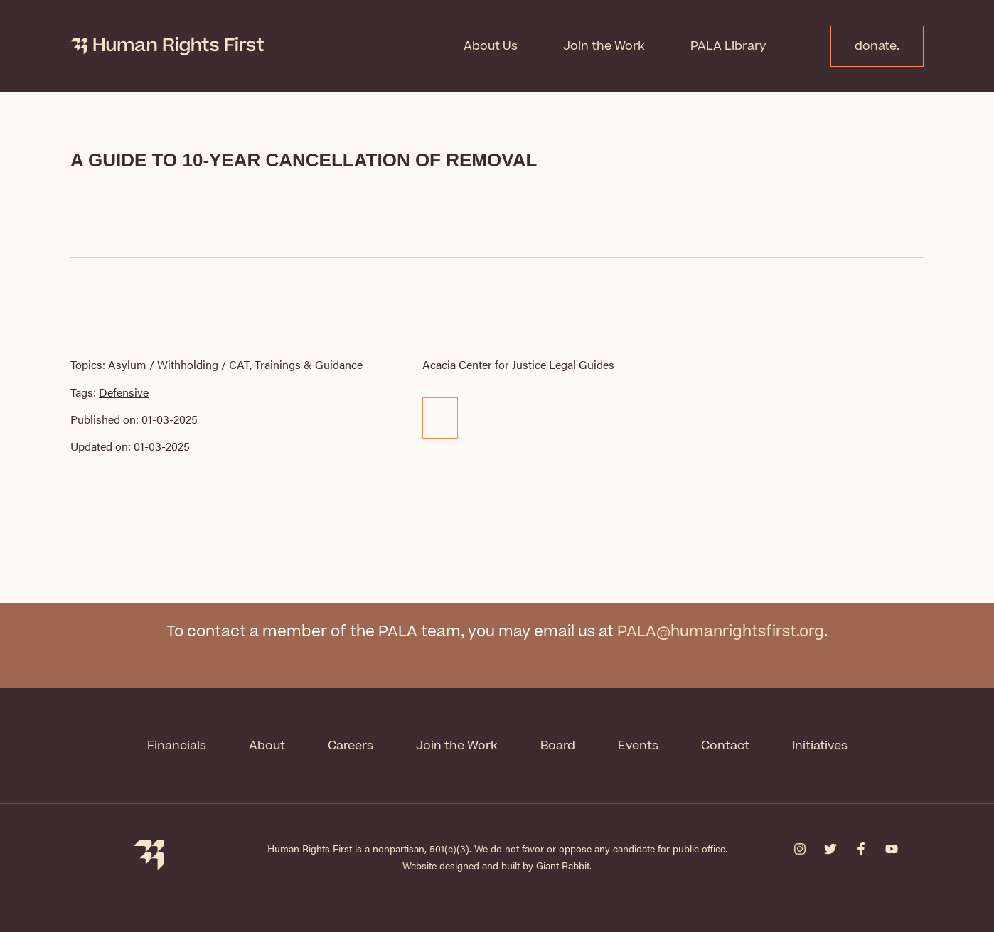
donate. (877, 46)
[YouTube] (891, 848)
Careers (350, 745)
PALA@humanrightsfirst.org (720, 631)
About (267, 745)
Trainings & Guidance (309, 364)
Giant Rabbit (562, 865)
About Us (491, 46)
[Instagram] (799, 848)
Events (638, 745)
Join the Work (604, 46)
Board (557, 745)
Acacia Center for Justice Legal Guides (518, 364)
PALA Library (728, 46)
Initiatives (820, 745)
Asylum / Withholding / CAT (179, 364)
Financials (176, 745)
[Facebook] (861, 848)
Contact (725, 745)
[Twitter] (830, 848)
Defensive (124, 392)
